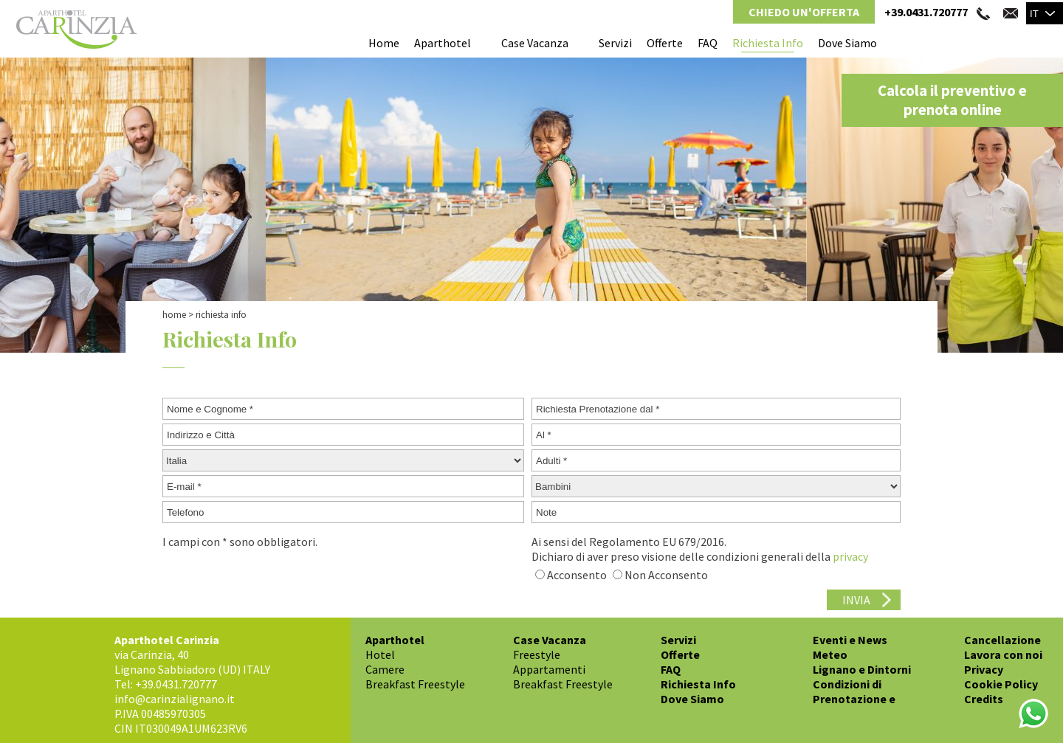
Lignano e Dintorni (862, 669)
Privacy (983, 669)
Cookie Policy (1001, 684)
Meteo (830, 654)
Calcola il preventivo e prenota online (952, 100)
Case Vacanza (534, 42)
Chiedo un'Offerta (804, 11)
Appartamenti (549, 669)
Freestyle (536, 654)
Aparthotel (442, 42)
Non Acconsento (666, 574)
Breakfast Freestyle (415, 684)
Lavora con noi (1003, 654)
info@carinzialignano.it (174, 698)
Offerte (665, 42)
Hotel (380, 654)
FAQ (708, 42)
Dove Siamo (847, 42)
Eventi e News (850, 639)
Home (383, 42)
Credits (983, 698)
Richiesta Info (767, 42)
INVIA (856, 599)
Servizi (615, 42)
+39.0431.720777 (926, 11)
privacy (850, 556)
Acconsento (577, 574)
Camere (385, 669)
